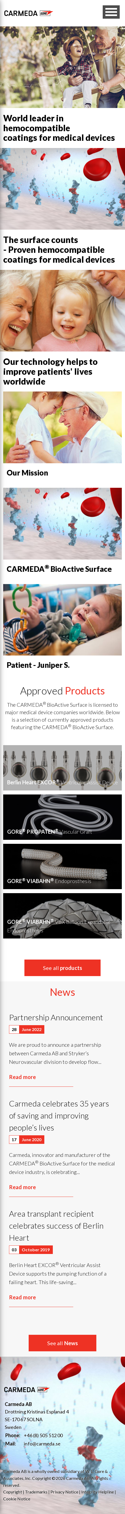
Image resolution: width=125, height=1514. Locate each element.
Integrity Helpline (97, 1491)
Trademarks (36, 1491)
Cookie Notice (16, 1498)
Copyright (12, 1491)
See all (62, 968)
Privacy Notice (64, 1491)
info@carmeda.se (42, 1444)
